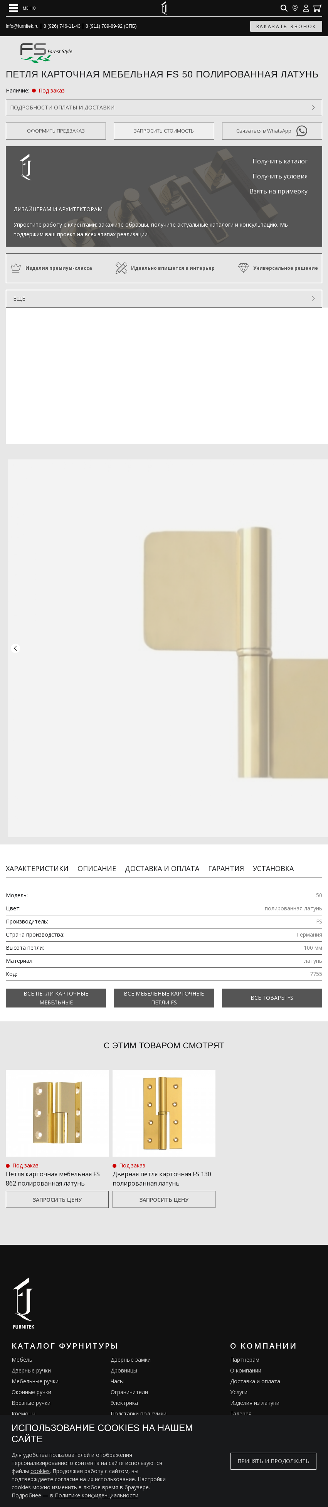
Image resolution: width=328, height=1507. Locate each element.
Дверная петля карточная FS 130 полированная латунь (162, 1170)
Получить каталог (280, 161)
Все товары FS (272, 989)
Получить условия (280, 176)
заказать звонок (286, 26)
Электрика (124, 1394)
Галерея (241, 1404)
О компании (245, 1361)
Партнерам (244, 1350)
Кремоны (23, 1404)
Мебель (22, 1350)
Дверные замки (131, 1350)
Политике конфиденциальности (96, 1495)
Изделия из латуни (254, 1394)
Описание (96, 859)
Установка (273, 859)
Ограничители (129, 1383)
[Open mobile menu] (22, 8)
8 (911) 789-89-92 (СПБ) (111, 26)
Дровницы (124, 1361)
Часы (117, 1372)
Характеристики (37, 859)
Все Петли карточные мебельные (56, 989)
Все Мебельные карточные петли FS (164, 989)
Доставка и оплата (162, 859)
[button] (15, 643)
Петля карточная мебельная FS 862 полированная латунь (53, 1170)
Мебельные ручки (35, 1372)
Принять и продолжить (273, 1461)
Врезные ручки (31, 1394)
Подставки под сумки (139, 1404)
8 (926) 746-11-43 (62, 26)
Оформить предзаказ (56, 130)
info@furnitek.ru (22, 26)
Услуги (238, 1383)
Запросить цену (57, 1190)
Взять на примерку (278, 191)
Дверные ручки (31, 1361)
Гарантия (226, 859)
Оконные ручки (31, 1383)
